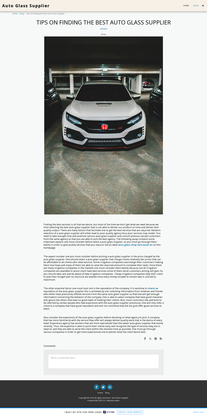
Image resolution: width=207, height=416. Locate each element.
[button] (203, 5)
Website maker (113, 400)
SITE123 (101, 400)
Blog (22, 13)
